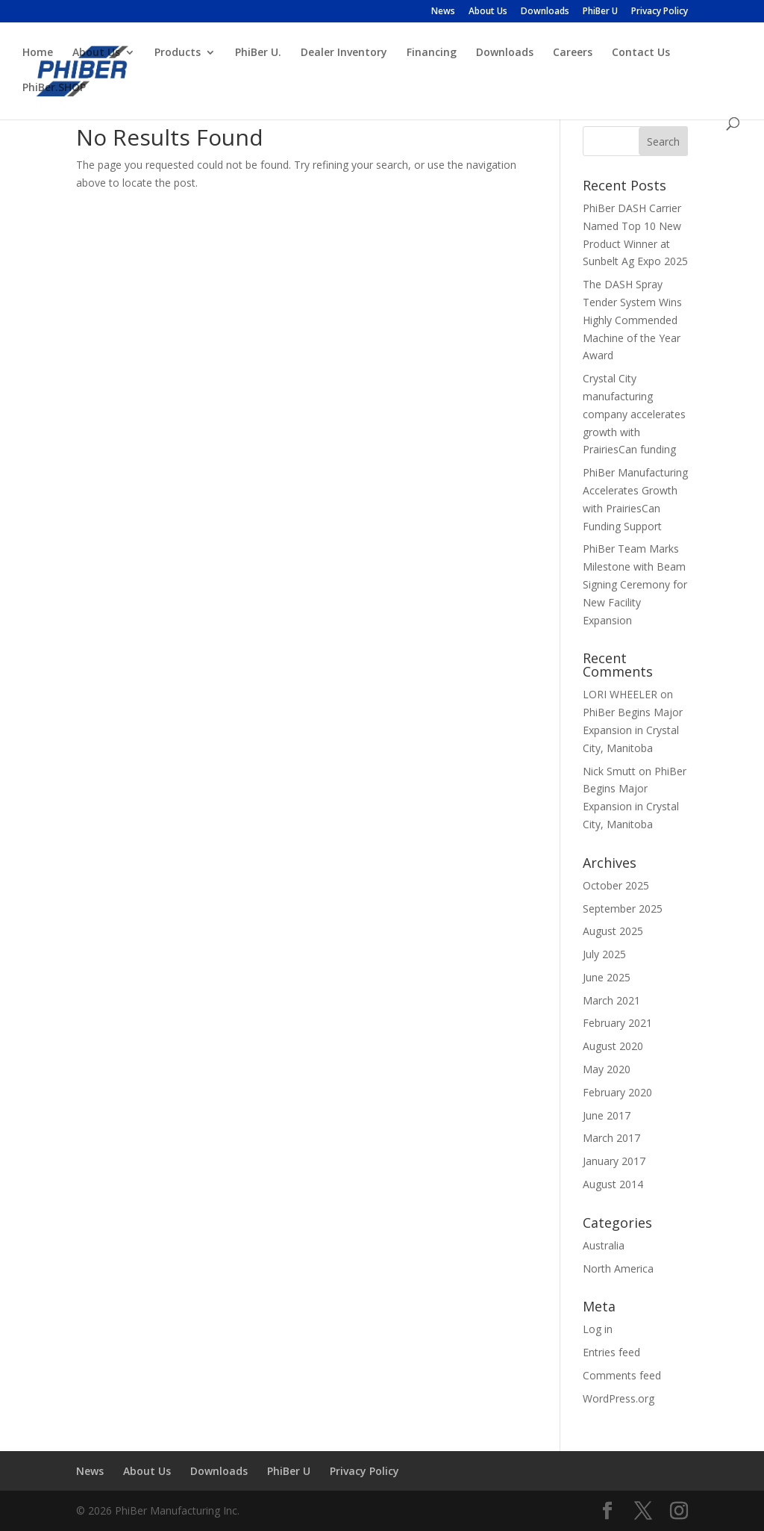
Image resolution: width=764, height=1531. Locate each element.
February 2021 (617, 1023)
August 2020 (613, 1046)
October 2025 (616, 885)
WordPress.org (618, 1398)
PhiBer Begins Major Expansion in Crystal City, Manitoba (633, 730)
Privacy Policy (659, 12)
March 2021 (611, 1000)
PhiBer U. (258, 53)
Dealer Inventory (344, 53)
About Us (488, 12)
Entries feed (611, 1352)
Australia (603, 1245)
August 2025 (613, 931)
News (443, 12)
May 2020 (606, 1069)
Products (177, 53)
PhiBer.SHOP (54, 88)
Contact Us (641, 53)
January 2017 (614, 1161)
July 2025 (604, 954)
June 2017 (606, 1115)
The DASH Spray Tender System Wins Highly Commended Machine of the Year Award (632, 319)
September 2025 (623, 908)
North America (618, 1268)
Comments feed (622, 1375)
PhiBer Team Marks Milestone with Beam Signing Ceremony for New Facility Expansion (635, 584)
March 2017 (611, 1138)
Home (37, 53)
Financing (432, 53)
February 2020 (617, 1092)
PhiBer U (600, 12)
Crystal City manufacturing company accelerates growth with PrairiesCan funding (634, 413)
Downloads (545, 12)
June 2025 (606, 977)
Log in (598, 1329)
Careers (572, 53)
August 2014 (613, 1184)
